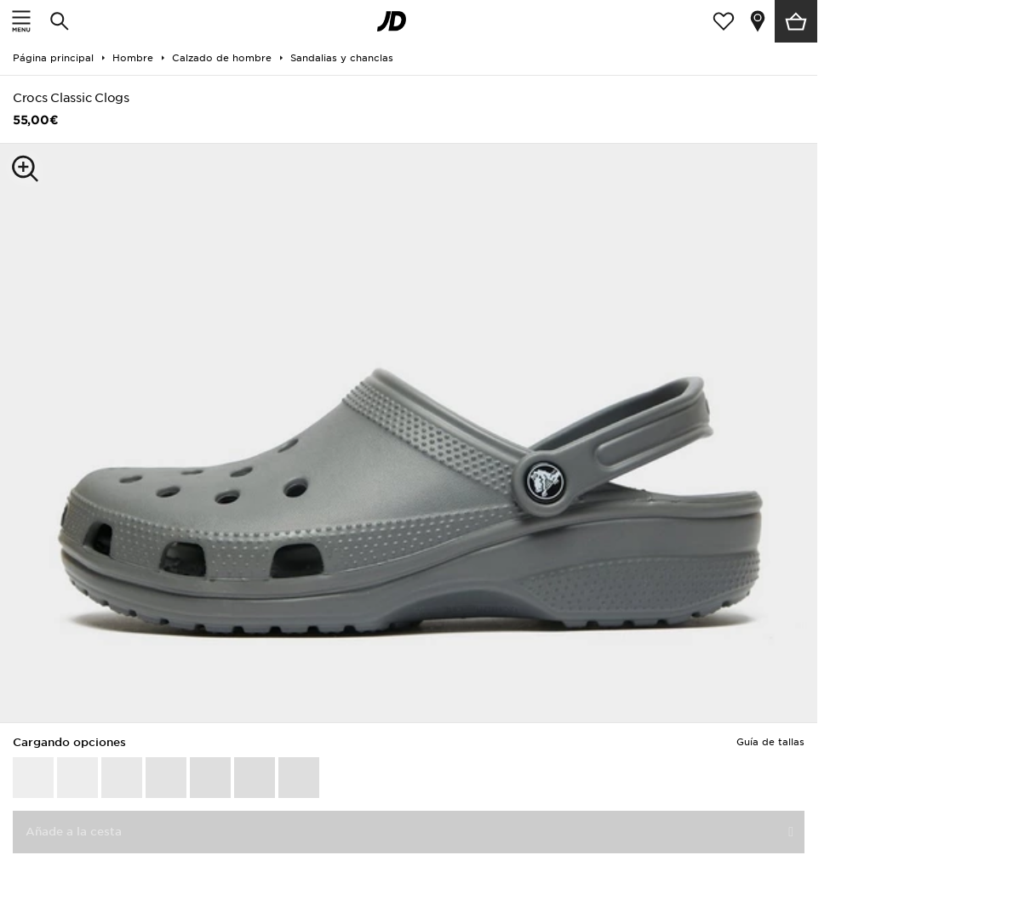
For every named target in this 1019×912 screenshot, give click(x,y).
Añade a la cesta (74, 831)
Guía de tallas (770, 742)
